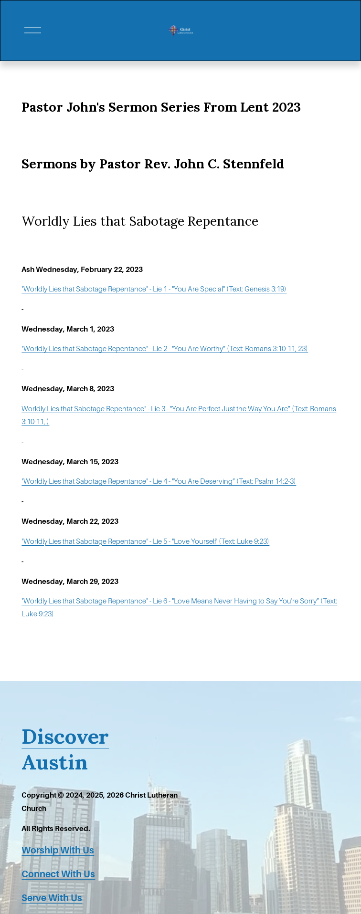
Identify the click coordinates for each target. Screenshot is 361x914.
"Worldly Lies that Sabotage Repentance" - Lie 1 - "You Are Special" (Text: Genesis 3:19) (154, 289)
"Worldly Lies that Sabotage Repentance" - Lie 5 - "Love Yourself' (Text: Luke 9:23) (145, 541)
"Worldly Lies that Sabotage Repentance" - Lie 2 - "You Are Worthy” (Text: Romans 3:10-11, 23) (164, 349)
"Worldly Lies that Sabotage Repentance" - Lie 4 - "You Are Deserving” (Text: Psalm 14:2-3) (158, 481)
